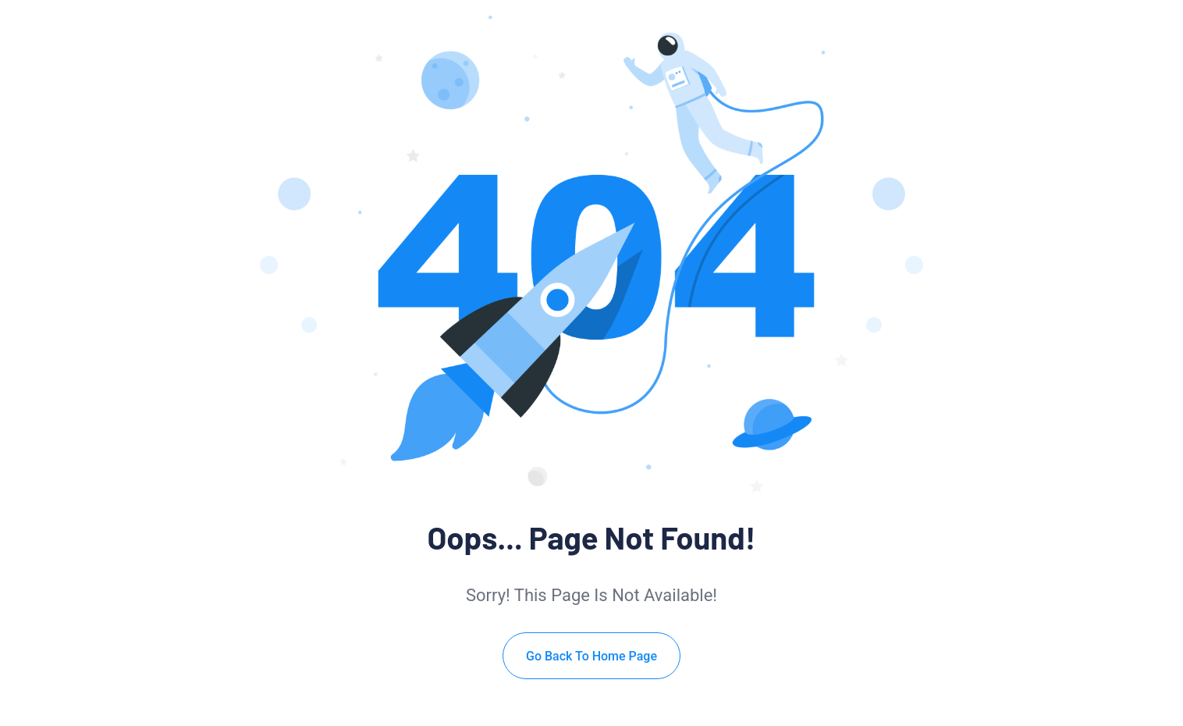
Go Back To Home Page (591, 656)
